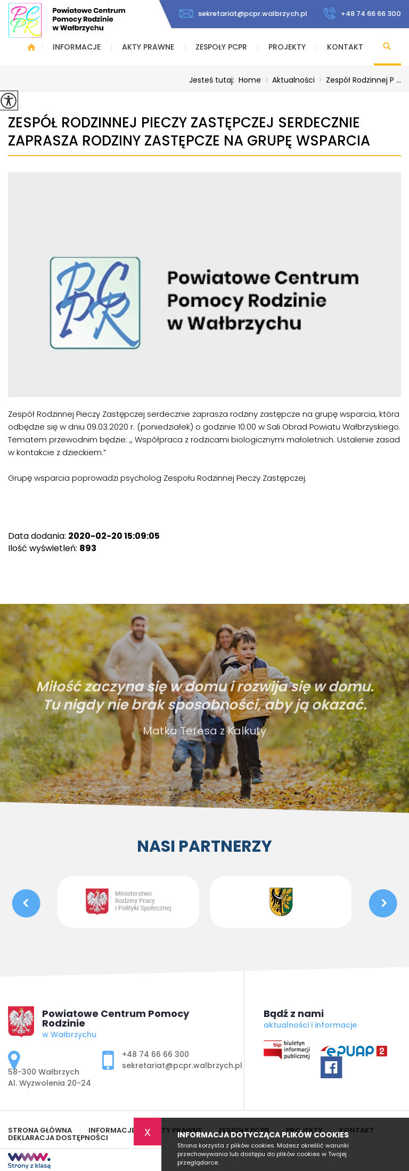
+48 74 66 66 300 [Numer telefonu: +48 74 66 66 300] (155, 1054)
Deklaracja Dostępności (58, 1137)
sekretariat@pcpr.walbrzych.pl (243, 14)
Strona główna (31, 47)
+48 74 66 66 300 (362, 13)
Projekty (287, 47)
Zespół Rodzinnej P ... (358, 80)
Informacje (77, 47)
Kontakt (345, 47)
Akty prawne (148, 47)
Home (250, 80)
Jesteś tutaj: (214, 80)
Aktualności (288, 80)
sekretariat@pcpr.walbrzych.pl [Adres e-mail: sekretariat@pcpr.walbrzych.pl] (182, 1065)
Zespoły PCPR (221, 47)
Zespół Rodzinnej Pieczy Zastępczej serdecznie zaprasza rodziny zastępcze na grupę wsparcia (189, 132)
